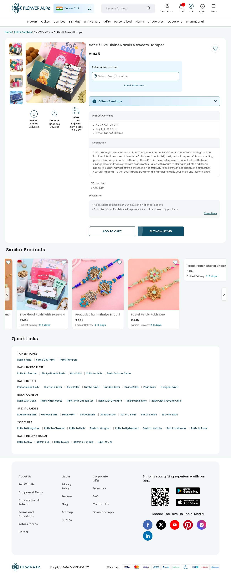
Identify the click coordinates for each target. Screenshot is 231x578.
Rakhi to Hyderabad (126, 428)
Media (65, 476)
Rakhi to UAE (105, 442)
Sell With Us (26, 484)
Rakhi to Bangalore (28, 428)
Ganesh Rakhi (49, 414)
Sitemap (67, 512)
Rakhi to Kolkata (152, 428)
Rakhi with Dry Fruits (110, 400)
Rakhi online (24, 359)
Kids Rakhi (76, 373)
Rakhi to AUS (61, 442)
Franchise (99, 488)
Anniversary (92, 21)
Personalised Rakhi (28, 387)
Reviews (67, 496)
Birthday (74, 21)
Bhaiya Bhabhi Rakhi (53, 373)
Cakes (45, 21)
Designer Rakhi (169, 387)
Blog (64, 504)
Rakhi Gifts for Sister (119, 373)
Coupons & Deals (30, 492)
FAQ (95, 496)
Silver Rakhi (73, 387)
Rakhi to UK (43, 442)
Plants (140, 21)
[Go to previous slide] (7, 294)
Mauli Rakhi (68, 414)
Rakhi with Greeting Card (166, 400)
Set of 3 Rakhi (149, 414)
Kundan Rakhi (112, 387)
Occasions (174, 21)
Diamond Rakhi (53, 387)
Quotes (66, 520)
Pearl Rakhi (149, 387)
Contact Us (101, 504)
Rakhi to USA (24, 442)
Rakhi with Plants (137, 400)
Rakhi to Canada (83, 442)
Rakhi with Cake (26, 400)
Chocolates (156, 21)
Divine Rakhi (132, 387)
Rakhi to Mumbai (176, 428)
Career (23, 532)
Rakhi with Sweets (51, 400)
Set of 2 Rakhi (128, 414)
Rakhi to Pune (199, 428)
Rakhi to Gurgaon (100, 428)
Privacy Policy (66, 486)
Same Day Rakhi (45, 359)
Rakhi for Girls (94, 373)
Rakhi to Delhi (77, 428)
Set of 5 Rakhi (170, 414)
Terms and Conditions (26, 514)
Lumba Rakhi (91, 387)
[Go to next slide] (224, 294)
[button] (15, 49)
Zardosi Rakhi (87, 414)
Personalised (123, 21)
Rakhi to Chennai (54, 428)
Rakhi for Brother (27, 373)
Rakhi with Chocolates (80, 400)
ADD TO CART (112, 231)
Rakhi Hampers (68, 359)
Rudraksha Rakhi (26, 414)
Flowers (32, 21)
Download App (103, 512)
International (195, 21)
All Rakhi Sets (108, 414)
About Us (24, 476)
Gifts (107, 21)
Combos (59, 21)
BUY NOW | (161, 231)
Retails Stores (28, 524)
